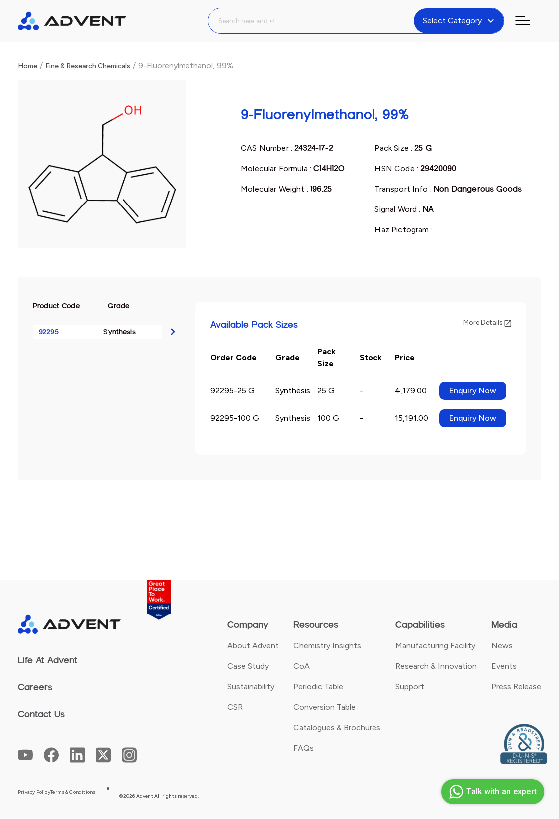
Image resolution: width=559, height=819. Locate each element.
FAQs (303, 748)
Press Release (516, 686)
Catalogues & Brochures (336, 727)
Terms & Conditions (73, 792)
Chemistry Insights (327, 645)
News (502, 645)
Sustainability (250, 686)
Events (504, 666)
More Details (487, 322)
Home (27, 66)
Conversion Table (324, 707)
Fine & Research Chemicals (87, 66)
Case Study (248, 666)
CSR (235, 707)
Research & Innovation (436, 666)
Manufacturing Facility (435, 645)
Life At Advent (47, 660)
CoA (301, 666)
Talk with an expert (491, 792)
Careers (35, 687)
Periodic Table (318, 686)
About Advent (253, 645)
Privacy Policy (34, 792)
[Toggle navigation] (528, 20)
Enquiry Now (472, 390)
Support (409, 686)
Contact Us (41, 714)
